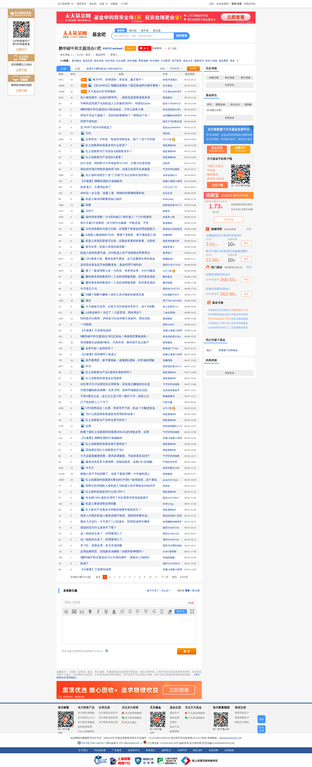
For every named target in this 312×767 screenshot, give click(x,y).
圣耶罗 (166, 163)
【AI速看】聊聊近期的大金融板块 (101, 181)
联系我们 (150, 750)
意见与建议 (129, 722)
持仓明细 (154, 60)
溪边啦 (166, 133)
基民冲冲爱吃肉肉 (172, 545)
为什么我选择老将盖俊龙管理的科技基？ (111, 414)
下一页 (164, 577)
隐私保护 (198, 750)
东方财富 (63, 707)
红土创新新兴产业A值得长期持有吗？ (109, 372)
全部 (63, 69)
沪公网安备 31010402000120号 (161, 743)
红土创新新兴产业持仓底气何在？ (106, 420)
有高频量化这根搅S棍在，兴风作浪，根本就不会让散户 (114, 342)
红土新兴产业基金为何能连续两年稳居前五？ (113, 509)
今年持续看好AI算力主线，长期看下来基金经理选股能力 (120, 228)
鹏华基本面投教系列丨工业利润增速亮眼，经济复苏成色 (120, 276)
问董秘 (114, 3)
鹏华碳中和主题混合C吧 (79, 48)
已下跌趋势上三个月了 (94, 402)
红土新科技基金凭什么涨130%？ (106, 491)
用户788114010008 (172, 300)
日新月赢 (167, 402)
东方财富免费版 (86, 712)
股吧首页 (81, 3)
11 (156, 577)
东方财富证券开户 (108, 712)
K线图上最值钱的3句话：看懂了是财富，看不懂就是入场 (121, 234)
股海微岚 (167, 97)
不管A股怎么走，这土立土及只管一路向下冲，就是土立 (114, 396)
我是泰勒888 (169, 145)
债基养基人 (169, 247)
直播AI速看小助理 (172, 181)
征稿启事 (213, 750)
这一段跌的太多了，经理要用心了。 (102, 533)
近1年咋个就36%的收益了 (96, 127)
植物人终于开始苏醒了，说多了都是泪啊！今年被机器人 (115, 473)
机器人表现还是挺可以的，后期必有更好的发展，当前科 (120, 240)
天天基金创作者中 (172, 91)
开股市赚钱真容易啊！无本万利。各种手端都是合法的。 (115, 390)
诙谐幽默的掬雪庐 (172, 115)
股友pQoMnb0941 (172, 127)
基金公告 (188, 60)
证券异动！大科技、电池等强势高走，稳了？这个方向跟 (120, 139)
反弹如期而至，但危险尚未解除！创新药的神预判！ (112, 551)
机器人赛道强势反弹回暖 (101, 503)
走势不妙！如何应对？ (99, 348)
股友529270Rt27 (171, 497)
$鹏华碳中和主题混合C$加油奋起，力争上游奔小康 (111, 109)
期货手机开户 (242, 712)
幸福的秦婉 (169, 557)
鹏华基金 (167, 276)
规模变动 (199, 60)
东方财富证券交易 (108, 722)
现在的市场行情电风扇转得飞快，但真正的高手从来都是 (115, 169)
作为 (88, 366)
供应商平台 (134, 750)
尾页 (174, 577)
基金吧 (93, 3)
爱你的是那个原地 (172, 515)
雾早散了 (167, 252)
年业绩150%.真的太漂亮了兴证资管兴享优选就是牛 (117, 497)
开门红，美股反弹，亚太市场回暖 (101, 545)
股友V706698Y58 (171, 103)
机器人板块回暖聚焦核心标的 (104, 199)
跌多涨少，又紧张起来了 (95, 187)
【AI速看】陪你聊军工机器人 (98, 354)
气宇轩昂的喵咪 (171, 169)
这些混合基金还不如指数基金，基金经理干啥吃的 (111, 264)
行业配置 (165, 60)
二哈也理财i (169, 312)
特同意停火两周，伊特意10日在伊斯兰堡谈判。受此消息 (115, 318)
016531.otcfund (112, 48)
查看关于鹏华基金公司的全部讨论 (104, 68)
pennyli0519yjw (170, 479)
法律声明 (182, 750)
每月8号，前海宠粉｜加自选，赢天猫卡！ (118, 79)
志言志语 (167, 193)
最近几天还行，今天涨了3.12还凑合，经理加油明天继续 (114, 521)
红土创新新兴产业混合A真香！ (105, 157)
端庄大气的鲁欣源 (172, 121)
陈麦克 (166, 211)
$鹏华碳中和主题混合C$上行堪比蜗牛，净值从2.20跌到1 (115, 557)
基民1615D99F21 (171, 563)
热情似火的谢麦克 (172, 229)
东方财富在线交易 (108, 717)
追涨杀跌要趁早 (171, 390)
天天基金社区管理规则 (102, 91)
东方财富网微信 (132, 717)
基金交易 (174, 717)
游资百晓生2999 (171, 468)
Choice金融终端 (86, 731)
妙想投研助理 (85, 726)
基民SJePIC (169, 324)
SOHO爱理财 (169, 551)
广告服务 (117, 750)
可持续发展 (100, 750)
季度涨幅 (143, 60)
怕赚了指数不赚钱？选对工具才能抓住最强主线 (115, 294)
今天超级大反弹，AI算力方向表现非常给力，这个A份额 (120, 306)
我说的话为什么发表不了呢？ (98, 527)
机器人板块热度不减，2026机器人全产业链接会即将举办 (115, 252)
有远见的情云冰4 (172, 109)
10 (150, 577)
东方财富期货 (221, 707)
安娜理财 (167, 235)
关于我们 (83, 750)
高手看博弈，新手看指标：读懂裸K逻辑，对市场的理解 (120, 360)
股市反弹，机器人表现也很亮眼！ (106, 246)
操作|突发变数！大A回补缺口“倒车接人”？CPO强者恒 (119, 216)
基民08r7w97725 (171, 288)
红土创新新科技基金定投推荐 (104, 378)
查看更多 (229, 85)
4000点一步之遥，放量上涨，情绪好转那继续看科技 (112, 193)
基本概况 (76, 60)
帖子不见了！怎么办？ (159, 590)
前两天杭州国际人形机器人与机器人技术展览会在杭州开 (120, 485)
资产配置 (176, 60)
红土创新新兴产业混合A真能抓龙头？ (109, 151)
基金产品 (174, 726)
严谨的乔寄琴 (170, 462)
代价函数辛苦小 (171, 294)
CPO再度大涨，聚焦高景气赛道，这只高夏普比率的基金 (120, 258)
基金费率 (223, 60)
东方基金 (167, 85)
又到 (88, 133)
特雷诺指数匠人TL (172, 426)
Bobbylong (168, 199)
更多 (234, 60)
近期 (88, 426)
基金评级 (98, 60)
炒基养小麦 (169, 217)
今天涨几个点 (88, 288)
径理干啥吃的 (88, 121)
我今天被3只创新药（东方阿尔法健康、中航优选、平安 (114, 222)
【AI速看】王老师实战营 (95, 330)
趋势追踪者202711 (172, 205)
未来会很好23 (170, 175)
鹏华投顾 (167, 282)
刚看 (88, 204)
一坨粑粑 (86, 324)
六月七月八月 (170, 187)
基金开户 (174, 712)
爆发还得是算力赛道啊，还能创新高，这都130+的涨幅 (119, 461)
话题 (101, 3)
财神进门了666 (170, 348)
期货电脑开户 (242, 717)
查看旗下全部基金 (228, 350)
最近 (88, 300)
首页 (98, 577)
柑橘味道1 (168, 258)
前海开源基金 (170, 79)
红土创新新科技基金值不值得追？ (106, 443)
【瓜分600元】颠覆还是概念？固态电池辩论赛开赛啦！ (127, 85)
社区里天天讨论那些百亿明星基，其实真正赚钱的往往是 (115, 384)
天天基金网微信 (195, 717)
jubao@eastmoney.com (230, 738)
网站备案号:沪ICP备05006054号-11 (124, 743)
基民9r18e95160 (171, 527)
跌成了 (84, 563)
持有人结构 (211, 60)
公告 (77, 69)
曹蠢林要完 (169, 396)
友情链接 (229, 750)
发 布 (186, 651)
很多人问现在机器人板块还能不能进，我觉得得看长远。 (115, 515)
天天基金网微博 (195, 713)
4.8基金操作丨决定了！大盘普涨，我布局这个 (114, 312)
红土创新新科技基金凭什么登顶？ (106, 145)
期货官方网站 (242, 722)
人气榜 (124, 3)
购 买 (146, 48)
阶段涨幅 (132, 60)
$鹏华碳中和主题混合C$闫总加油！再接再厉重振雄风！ (114, 336)
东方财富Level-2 (86, 717)
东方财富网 (64, 3)
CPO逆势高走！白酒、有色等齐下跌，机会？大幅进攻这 (120, 408)
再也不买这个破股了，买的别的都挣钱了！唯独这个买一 (115, 115)
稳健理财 (174, 731)
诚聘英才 (166, 750)
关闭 (33, 10)
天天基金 (155, 707)
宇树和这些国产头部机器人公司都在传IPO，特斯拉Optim (115, 103)
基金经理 (87, 60)
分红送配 (121, 60)
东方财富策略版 (86, 722)
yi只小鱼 (167, 139)
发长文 (180, 611)
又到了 (90, 210)
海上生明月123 (170, 306)
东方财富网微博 (132, 713)
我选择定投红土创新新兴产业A (105, 449)
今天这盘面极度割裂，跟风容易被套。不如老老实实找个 (115, 455)
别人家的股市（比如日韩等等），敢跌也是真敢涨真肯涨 (115, 97)
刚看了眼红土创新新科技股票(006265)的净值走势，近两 (114, 431)
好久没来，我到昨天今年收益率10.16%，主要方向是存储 (115, 163)
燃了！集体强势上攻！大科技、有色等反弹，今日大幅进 (120, 270)
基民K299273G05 (171, 264)
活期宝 (173, 722)
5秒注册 (195, 590)
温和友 (166, 485)
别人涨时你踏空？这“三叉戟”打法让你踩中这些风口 (117, 175)
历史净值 (110, 60)
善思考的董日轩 (171, 241)
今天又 (90, 467)
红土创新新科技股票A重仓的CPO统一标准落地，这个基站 (121, 479)
